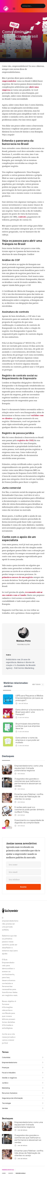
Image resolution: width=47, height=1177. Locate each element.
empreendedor (9, 81)
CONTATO (10, 1173)
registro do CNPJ (25, 440)
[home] (6, 8)
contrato (22, 216)
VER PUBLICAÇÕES (23, 644)
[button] (14, 6)
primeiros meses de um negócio (17, 577)
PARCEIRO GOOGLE (20, 1173)
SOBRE (4, 1173)
